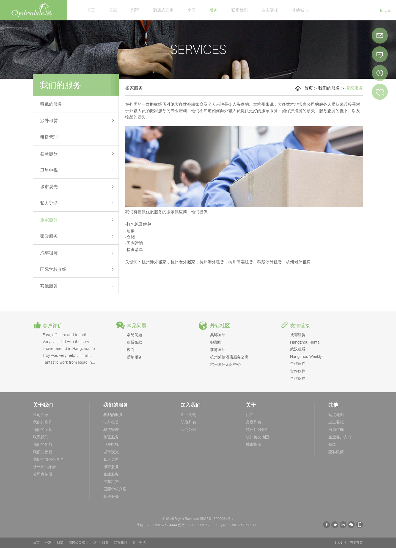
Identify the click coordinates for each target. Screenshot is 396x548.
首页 (91, 9)
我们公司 (188, 429)
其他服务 (49, 285)
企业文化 (188, 414)
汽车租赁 (49, 252)
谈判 (130, 349)
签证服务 (49, 153)
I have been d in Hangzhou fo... (70, 348)
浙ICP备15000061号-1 (216, 519)
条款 (332, 444)
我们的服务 (329, 88)
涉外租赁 (49, 120)
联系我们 (239, 9)
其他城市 (300, 9)
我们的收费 (42, 451)
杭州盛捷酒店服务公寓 (229, 357)
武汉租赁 (298, 349)
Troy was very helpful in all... (67, 355)
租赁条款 (134, 342)
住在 (250, 414)
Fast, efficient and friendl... (66, 334)
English (386, 10)
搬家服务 (49, 219)
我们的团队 (42, 429)
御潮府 (216, 342)
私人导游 (49, 203)
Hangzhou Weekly (306, 356)
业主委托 (270, 9)
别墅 (135, 9)
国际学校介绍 (53, 269)
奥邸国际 (218, 334)
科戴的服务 (51, 104)
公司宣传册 (42, 474)
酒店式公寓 (163, 9)
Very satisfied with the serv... (67, 341)
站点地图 (336, 414)
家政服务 (49, 236)
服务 (213, 9)
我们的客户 (42, 422)
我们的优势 (42, 444)
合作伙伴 (298, 363)
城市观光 (49, 186)
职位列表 (188, 422)
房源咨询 (336, 429)
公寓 (113, 9)
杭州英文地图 (257, 436)
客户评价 (52, 325)
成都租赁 (298, 334)
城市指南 (253, 444)
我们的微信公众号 (48, 459)
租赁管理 (49, 137)
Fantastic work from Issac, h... (69, 362)
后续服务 (134, 357)
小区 (191, 9)
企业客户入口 (339, 436)
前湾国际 (218, 349)
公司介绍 (40, 414)
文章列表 (253, 422)
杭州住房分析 (257, 429)
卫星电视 (49, 170)
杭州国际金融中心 (225, 364)
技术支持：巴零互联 (348, 543)
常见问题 (137, 325)
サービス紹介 (44, 466)
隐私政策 (336, 451)
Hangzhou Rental (305, 342)
